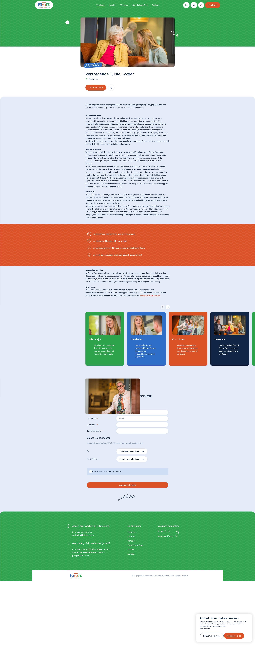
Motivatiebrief (92, 459)
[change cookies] (212, 636)
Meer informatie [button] (205, 628)
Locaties (131, 536)
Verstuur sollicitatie (127, 485)
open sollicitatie (88, 549)
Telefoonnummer (94, 431)
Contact (131, 554)
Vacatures (132, 532)
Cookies (185, 576)
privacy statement (114, 472)
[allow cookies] (234, 636)
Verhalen (132, 541)
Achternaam (91, 419)
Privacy (178, 576)
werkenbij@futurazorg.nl (150, 295)
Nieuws (131, 549)
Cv (88, 452)
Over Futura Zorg (135, 545)
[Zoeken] (194, 5)
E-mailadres (91, 425)
